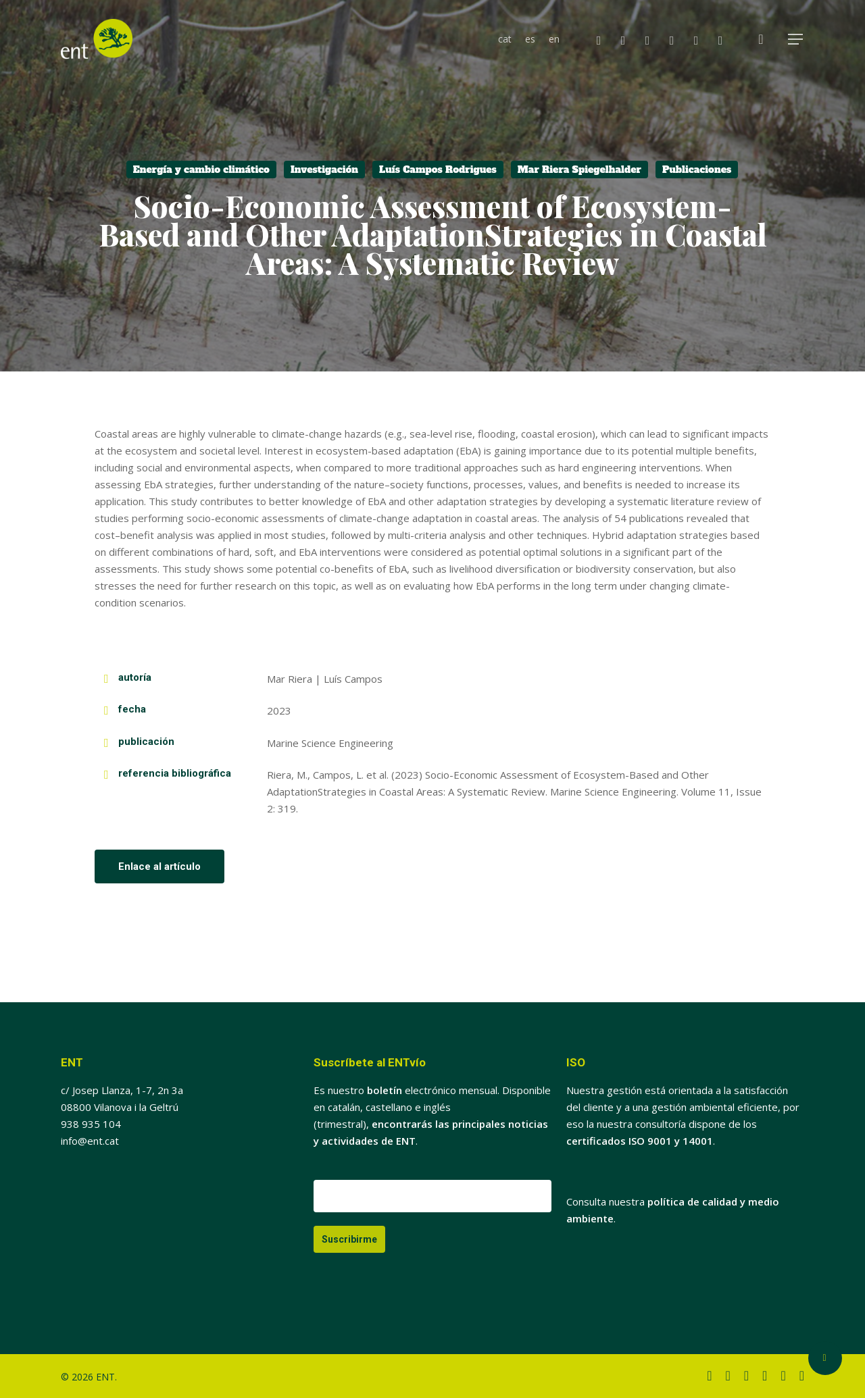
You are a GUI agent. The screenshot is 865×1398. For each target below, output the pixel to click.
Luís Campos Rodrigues (438, 169)
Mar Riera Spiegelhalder (579, 169)
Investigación (324, 169)
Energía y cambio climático (201, 169)
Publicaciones (696, 169)
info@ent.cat (90, 1140)
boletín (384, 1090)
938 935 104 (91, 1124)
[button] (796, 39)
